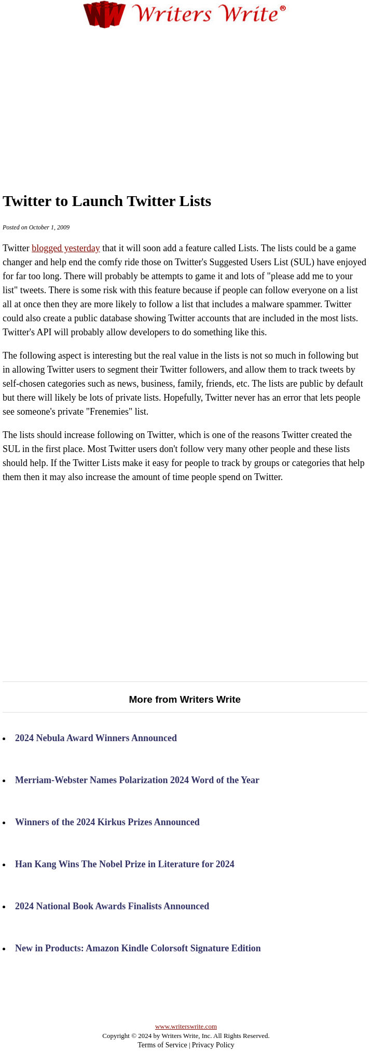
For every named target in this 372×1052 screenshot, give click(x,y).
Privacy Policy (213, 1045)
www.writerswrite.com (186, 1026)
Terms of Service (162, 1045)
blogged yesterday (66, 248)
